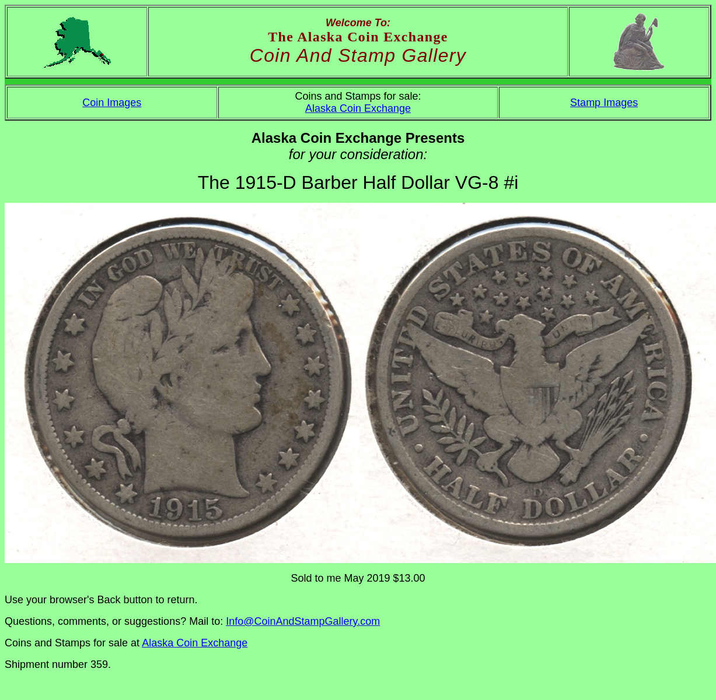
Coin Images (111, 102)
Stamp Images (604, 102)
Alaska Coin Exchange (358, 108)
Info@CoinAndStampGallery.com (303, 621)
